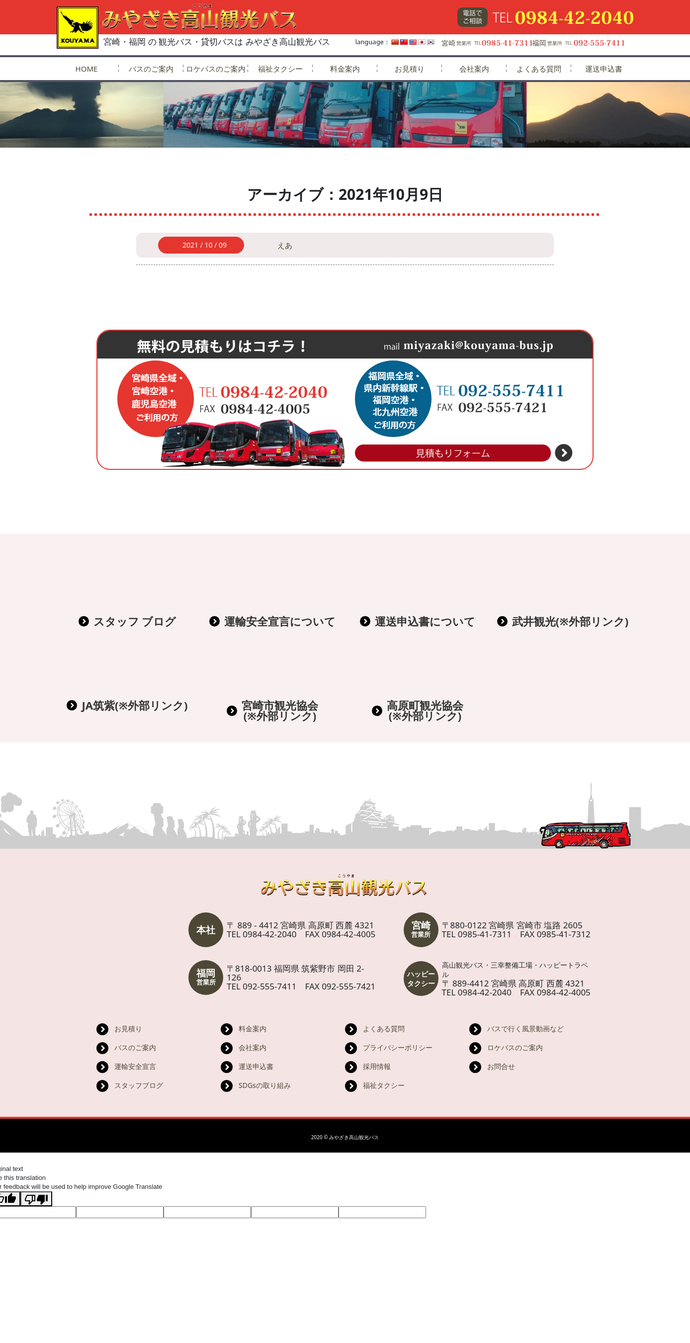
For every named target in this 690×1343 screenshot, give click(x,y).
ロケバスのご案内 (216, 69)
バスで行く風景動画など (525, 1028)
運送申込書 (603, 69)
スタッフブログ (138, 1085)
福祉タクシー (280, 69)
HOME (87, 69)
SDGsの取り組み (265, 1085)
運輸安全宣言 (135, 1066)
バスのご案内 (151, 69)
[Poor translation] (36, 1198)
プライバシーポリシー (397, 1047)
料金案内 (345, 69)
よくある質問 (539, 69)
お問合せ (501, 1066)
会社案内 (474, 69)
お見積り (410, 69)
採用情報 (377, 1066)
